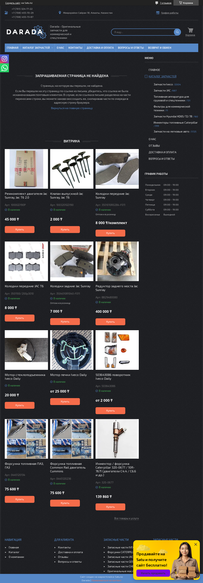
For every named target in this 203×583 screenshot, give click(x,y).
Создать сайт (12, 2)
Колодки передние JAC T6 (24, 286)
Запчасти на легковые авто (171, 131)
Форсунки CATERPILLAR (122, 552)
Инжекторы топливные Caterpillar (176, 122)
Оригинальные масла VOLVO (125, 571)
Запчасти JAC (162, 90)
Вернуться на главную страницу (72, 108)
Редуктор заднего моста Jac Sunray (117, 288)
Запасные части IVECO (121, 547)
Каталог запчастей (36, 47)
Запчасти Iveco (163, 84)
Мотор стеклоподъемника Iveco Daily (25, 376)
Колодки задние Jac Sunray (70, 286)
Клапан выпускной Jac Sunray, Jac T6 (66, 195)
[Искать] (177, 32)
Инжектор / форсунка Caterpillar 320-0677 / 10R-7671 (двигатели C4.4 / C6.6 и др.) (116, 469)
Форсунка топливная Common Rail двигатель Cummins (68, 467)
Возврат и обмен (159, 47)
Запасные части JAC (120, 556)
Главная (12, 47)
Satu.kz (119, 576)
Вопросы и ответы (131, 47)
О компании (16, 556)
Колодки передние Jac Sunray (112, 195)
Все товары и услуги (126, 518)
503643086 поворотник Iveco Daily (113, 376)
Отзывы (154, 145)
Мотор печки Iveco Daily (68, 375)
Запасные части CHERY (122, 566)
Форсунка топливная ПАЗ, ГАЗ (24, 465)
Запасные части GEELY (122, 561)
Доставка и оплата (100, 47)
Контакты (75, 47)
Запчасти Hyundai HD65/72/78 (173, 116)
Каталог (14, 552)
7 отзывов (165, 2)
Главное (154, 69)
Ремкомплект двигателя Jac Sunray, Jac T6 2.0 (26, 195)
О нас (60, 47)
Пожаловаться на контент (106, 580)
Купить (19, 229)
